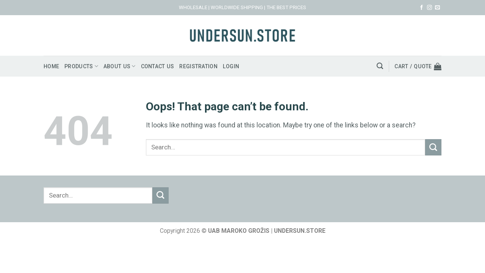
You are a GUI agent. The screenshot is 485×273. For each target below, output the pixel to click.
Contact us (162, 66)
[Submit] (433, 147)
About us (122, 66)
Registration (206, 66)
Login (240, 66)
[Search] (378, 66)
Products (83, 66)
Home (52, 66)
